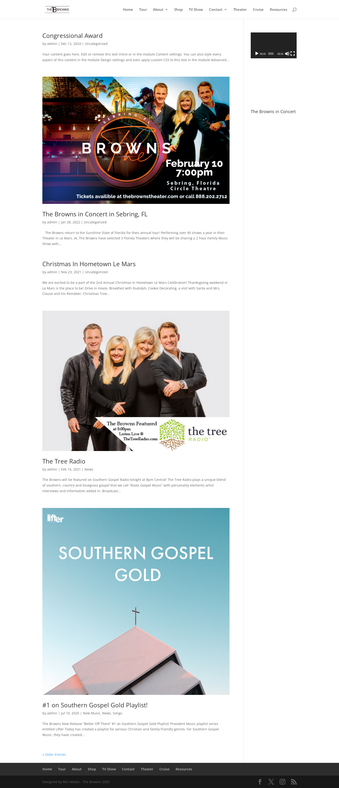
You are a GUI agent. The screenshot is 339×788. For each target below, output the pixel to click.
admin (52, 43)
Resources (278, 10)
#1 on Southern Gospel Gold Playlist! (95, 705)
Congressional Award (72, 35)
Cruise (258, 10)
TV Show (196, 10)
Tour (143, 10)
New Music (91, 713)
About (158, 10)
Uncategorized (96, 43)
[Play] (256, 53)
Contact (215, 10)
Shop (178, 10)
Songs (117, 713)
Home (128, 10)
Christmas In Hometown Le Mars (89, 264)
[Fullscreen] (292, 53)
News (89, 469)
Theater (240, 10)
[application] (274, 45)
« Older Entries (54, 754)
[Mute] (287, 53)
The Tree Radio (63, 461)
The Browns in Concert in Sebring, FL (95, 214)
